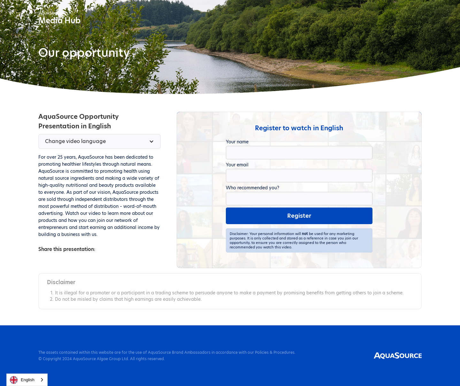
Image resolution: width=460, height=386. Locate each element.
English (22, 380)
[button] (99, 141)
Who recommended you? (252, 188)
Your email (237, 165)
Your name (237, 142)
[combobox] (27, 380)
